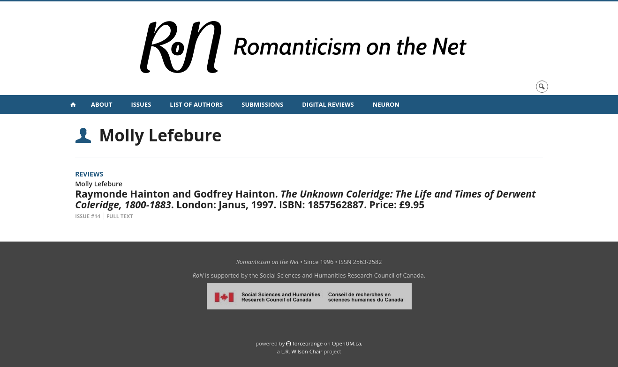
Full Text (119, 216)
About (101, 104)
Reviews (89, 173)
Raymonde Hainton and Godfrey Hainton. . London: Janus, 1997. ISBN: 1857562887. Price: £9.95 (305, 199)
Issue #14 (87, 216)
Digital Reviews (328, 104)
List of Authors (196, 104)
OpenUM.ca (346, 343)
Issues (141, 104)
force (308, 343)
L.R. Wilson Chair (302, 351)
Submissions (262, 104)
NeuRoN (386, 104)
